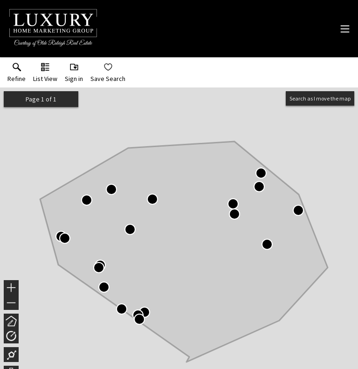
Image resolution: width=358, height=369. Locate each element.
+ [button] (11, 288)
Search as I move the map (320, 98)
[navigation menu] (344, 28)
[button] (45, 74)
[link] (16, 74)
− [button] (11, 303)
